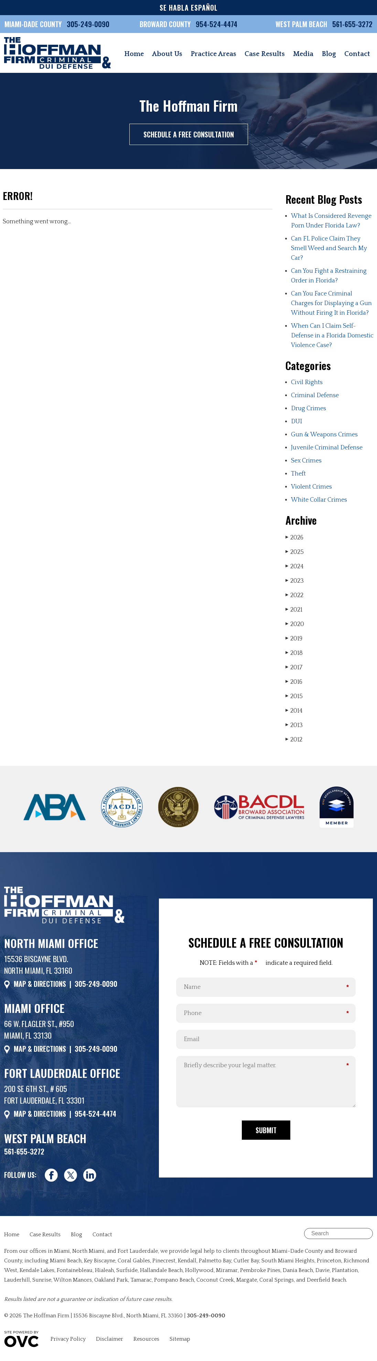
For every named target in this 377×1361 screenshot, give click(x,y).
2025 (295, 552)
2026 (294, 537)
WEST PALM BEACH (302, 24)
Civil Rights (307, 382)
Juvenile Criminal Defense (327, 447)
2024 (295, 566)
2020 (295, 624)
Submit (266, 1130)
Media (303, 54)
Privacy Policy (68, 1339)
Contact (357, 54)
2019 (294, 638)
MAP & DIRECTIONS (40, 984)
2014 (294, 710)
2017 (294, 667)
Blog (329, 54)
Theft (298, 473)
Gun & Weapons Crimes (324, 434)
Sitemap (180, 1339)
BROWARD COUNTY (166, 24)
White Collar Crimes (319, 500)
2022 (294, 595)
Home (134, 54)
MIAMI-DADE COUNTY (33, 24)
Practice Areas (213, 54)
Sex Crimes (306, 460)
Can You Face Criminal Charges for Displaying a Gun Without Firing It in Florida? (331, 303)
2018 (294, 653)
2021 (294, 609)
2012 (294, 739)
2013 (294, 725)
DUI (296, 421)
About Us (167, 54)
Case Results (265, 54)
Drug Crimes (308, 408)
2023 (295, 581)
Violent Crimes (311, 486)
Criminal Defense (315, 395)
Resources (146, 1339)
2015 (294, 696)
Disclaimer (109, 1339)
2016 (294, 682)
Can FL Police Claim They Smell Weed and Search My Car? (329, 248)
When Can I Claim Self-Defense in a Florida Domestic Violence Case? (332, 336)
